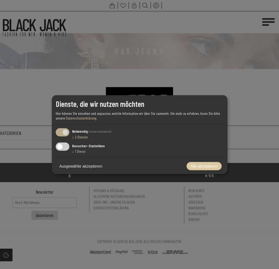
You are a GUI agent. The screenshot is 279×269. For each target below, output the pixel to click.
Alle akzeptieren (204, 166)
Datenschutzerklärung (81, 118)
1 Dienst (79, 151)
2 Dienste (80, 137)
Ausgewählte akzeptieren (81, 166)
